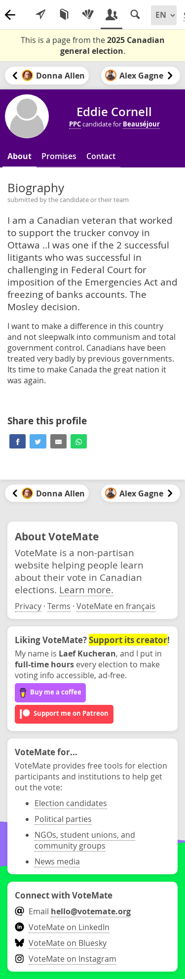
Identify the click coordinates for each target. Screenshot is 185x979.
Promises (58, 156)
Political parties (63, 819)
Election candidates (71, 803)
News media (57, 861)
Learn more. (86, 589)
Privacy (28, 606)
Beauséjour (141, 124)
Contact (100, 156)
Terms (59, 606)
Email (73, 911)
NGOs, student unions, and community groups (85, 840)
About (19, 156)
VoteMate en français (115, 606)
